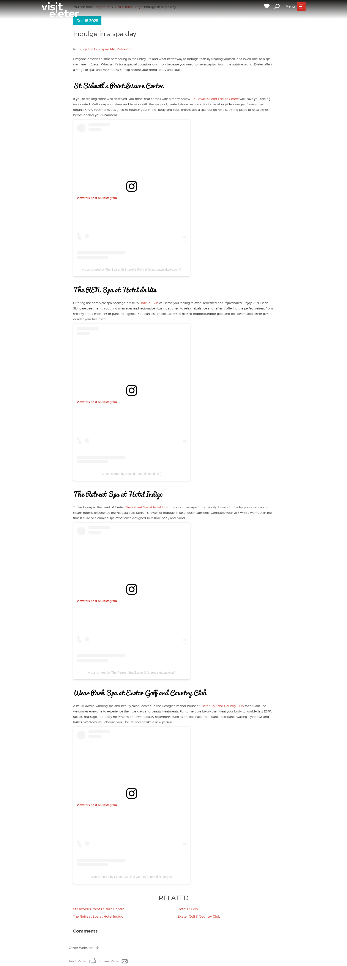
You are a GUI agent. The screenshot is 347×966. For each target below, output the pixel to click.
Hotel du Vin (149, 303)
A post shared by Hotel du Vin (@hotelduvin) (131, 474)
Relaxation (125, 49)
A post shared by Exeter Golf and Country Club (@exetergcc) (131, 877)
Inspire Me (106, 49)
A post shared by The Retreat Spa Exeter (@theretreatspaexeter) (131, 672)
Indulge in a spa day (104, 34)
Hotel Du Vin (188, 909)
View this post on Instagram (97, 198)
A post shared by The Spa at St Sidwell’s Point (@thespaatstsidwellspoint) (131, 269)
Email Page (109, 961)
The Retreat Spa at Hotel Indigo (148, 507)
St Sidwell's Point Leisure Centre (215, 99)
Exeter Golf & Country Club (199, 916)
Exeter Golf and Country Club (222, 706)
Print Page (77, 961)
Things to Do (87, 49)
